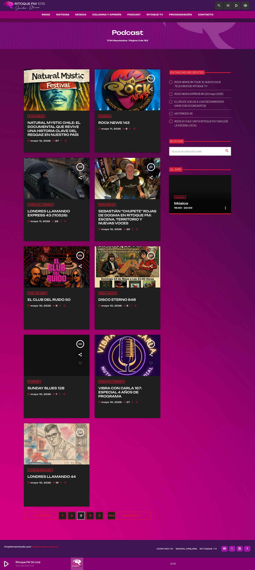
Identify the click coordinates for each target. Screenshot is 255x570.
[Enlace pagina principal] (24, 5)
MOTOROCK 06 (183, 113)
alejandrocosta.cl (45, 546)
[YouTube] (224, 549)
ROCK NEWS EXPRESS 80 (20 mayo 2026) (198, 94)
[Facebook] (247, 549)
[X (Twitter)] (232, 549)
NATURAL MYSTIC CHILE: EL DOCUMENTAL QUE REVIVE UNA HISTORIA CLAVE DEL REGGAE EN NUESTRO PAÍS (53, 129)
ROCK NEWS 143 (113, 123)
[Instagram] (240, 549)
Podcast (105, 116)
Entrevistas (36, 116)
